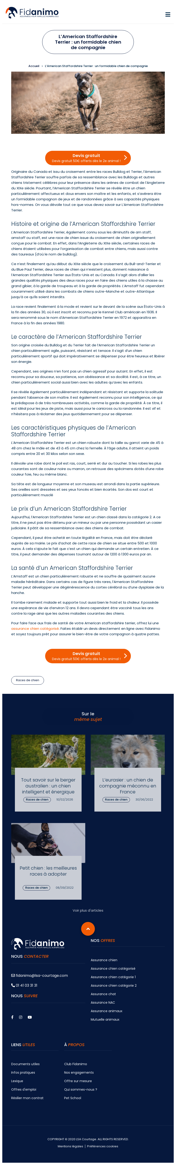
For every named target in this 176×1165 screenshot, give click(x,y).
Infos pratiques (23, 1072)
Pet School (72, 1098)
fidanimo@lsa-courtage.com (39, 975)
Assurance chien (104, 960)
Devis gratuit (86, 158)
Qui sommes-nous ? (80, 1089)
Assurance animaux (106, 1011)
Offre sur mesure (78, 1081)
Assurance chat (103, 994)
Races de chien (27, 680)
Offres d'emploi (23, 1089)
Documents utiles (25, 1064)
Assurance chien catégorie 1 (113, 977)
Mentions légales (70, 1146)
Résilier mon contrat (27, 1098)
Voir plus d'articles (88, 910)
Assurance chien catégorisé (113, 968)
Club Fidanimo (75, 1064)
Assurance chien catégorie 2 (114, 985)
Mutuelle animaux (105, 1019)
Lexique (17, 1081)
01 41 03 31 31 (24, 985)
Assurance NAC (103, 1002)
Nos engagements (79, 1072)
